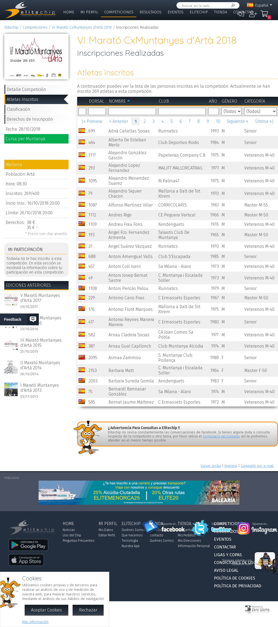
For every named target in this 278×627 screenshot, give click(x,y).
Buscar (232, 5)
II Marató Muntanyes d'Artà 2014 (40, 365)
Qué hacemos (132, 535)
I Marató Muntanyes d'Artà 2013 (39, 388)
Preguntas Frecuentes (78, 541)
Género (229, 101)
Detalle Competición (26, 89)
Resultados (150, 12)
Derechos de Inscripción (30, 119)
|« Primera (91, 121)
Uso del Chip (72, 535)
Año (213, 101)
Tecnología (130, 541)
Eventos (175, 12)
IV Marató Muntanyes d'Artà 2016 (40, 320)
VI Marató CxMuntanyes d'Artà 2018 (82, 27)
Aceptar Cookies (46, 610)
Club (164, 101)
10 (218, 121)
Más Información (35, 621)
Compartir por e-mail (257, 466)
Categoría (255, 101)
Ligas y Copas (75, 21)
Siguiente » (237, 121)
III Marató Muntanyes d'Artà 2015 (41, 343)
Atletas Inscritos (22, 99)
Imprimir (230, 466)
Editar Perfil (107, 535)
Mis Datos (106, 530)
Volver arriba (211, 466)
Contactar (243, 12)
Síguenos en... (169, 524)
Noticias (69, 530)
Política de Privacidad (237, 585)
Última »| (264, 121)
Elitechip (199, 12)
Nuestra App (131, 546)
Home (68, 12)
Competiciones (118, 12)
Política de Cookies (234, 578)
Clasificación (18, 109)
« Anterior (118, 121)
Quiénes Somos (133, 530)
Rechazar (88, 610)
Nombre (117, 101)
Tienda (220, 12)
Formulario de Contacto (221, 436)
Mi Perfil (89, 12)
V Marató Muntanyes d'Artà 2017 (40, 298)
